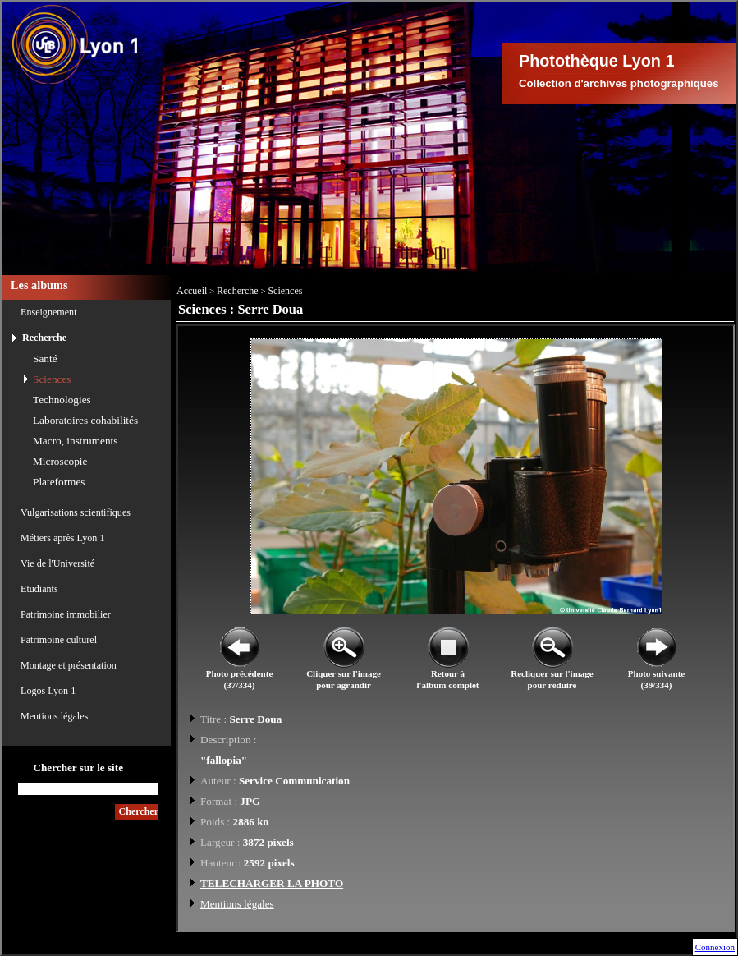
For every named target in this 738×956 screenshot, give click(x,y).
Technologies (62, 399)
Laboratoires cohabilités (85, 420)
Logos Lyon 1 (48, 690)
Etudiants (39, 589)
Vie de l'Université (57, 563)
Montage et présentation (69, 665)
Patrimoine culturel (59, 640)
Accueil (191, 290)
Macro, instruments (75, 440)
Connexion (715, 947)
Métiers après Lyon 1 (62, 538)
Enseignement (49, 312)
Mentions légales (54, 716)
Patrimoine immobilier (66, 614)
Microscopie (60, 461)
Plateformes (59, 482)
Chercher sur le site (78, 767)
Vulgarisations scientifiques (76, 512)
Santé (45, 358)
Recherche (44, 337)
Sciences (52, 379)
